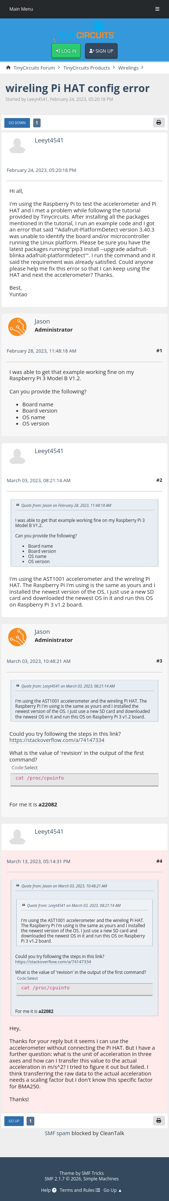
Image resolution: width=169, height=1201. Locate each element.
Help (48, 1190)
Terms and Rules (79, 1190)
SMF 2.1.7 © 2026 (62, 1179)
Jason (42, 322)
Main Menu (22, 9)
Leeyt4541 (50, 141)
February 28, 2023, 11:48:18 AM (42, 351)
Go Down (17, 123)
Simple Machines (101, 1179)
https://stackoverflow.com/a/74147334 (58, 740)
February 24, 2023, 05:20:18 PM (42, 170)
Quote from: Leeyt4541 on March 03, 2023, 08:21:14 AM (69, 686)
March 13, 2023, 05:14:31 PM (39, 862)
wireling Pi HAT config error (79, 88)
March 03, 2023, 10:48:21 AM (39, 661)
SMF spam (57, 1133)
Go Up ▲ (113, 1190)
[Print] (159, 123)
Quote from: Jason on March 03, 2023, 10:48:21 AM (65, 886)
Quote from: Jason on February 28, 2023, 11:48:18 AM (67, 505)
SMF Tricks (93, 1173)
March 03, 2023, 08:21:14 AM (39, 481)
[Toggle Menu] (157, 9)
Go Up (14, 1121)
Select (31, 768)
